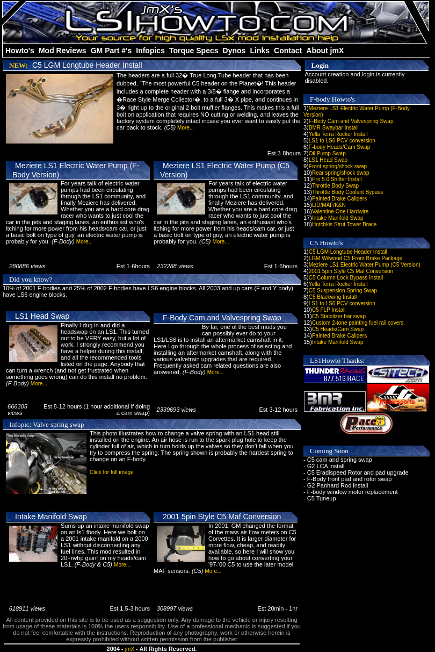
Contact (288, 50)
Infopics (150, 50)
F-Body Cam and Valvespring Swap (222, 317)
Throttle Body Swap (335, 186)
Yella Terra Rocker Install (338, 134)
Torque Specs (194, 50)
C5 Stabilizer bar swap (339, 316)
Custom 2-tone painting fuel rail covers (358, 323)
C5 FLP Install (329, 310)
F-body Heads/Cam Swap (340, 147)
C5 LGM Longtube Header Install (87, 65)
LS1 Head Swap (42, 316)
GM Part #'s (111, 50)
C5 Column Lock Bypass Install (346, 278)
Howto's (19, 50)
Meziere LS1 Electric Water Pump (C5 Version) (365, 265)
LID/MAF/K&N (329, 205)
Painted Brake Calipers (339, 199)
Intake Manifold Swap (51, 516)
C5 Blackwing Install (333, 297)
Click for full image (112, 472)
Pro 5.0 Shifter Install (337, 179)
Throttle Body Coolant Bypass (347, 192)
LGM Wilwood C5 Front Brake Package (356, 258)
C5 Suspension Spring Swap (343, 290)
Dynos (234, 50)
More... (185, 128)
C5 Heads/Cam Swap (338, 329)
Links (260, 50)
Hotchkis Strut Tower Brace (344, 224)
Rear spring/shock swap (340, 173)
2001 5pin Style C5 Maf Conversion (222, 516)
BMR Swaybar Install (334, 128)
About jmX (325, 50)
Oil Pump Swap (327, 153)
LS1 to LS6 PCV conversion (342, 141)
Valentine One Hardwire (340, 211)
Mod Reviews (62, 50)
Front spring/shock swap (338, 166)
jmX (129, 649)
